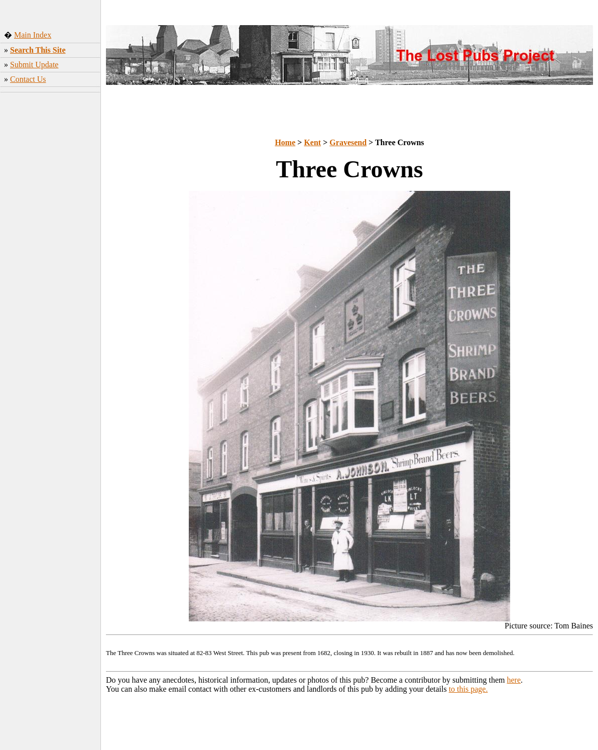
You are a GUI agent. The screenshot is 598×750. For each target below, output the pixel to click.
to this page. (468, 689)
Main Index (32, 35)
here (514, 680)
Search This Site (38, 50)
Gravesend (348, 142)
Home (285, 142)
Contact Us (28, 79)
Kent (312, 142)
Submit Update (34, 64)
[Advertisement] (50, 253)
